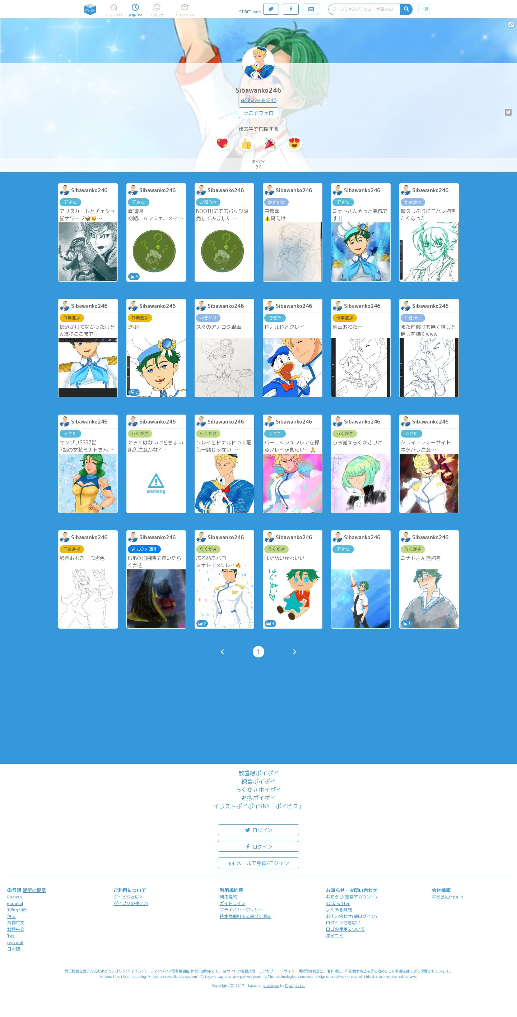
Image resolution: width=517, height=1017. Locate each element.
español (15, 903)
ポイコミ (334, 936)
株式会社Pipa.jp (448, 897)
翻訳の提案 (34, 890)
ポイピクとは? (127, 897)
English (14, 897)
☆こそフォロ (258, 113)
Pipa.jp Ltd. (295, 985)
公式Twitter (338, 903)
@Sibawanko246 (258, 100)
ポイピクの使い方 (130, 903)
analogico (271, 985)
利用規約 (228, 897)
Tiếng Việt (17, 910)
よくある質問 (339, 910)
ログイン (258, 829)
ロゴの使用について (345, 929)
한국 (11, 916)
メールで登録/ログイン (258, 862)
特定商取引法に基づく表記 (245, 916)
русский (15, 942)
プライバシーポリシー (241, 910)
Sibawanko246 (258, 90)
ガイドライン (233, 903)
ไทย (11, 936)
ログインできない (343, 923)
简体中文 (15, 923)
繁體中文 (15, 929)
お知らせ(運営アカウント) (351, 897)
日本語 (13, 949)
